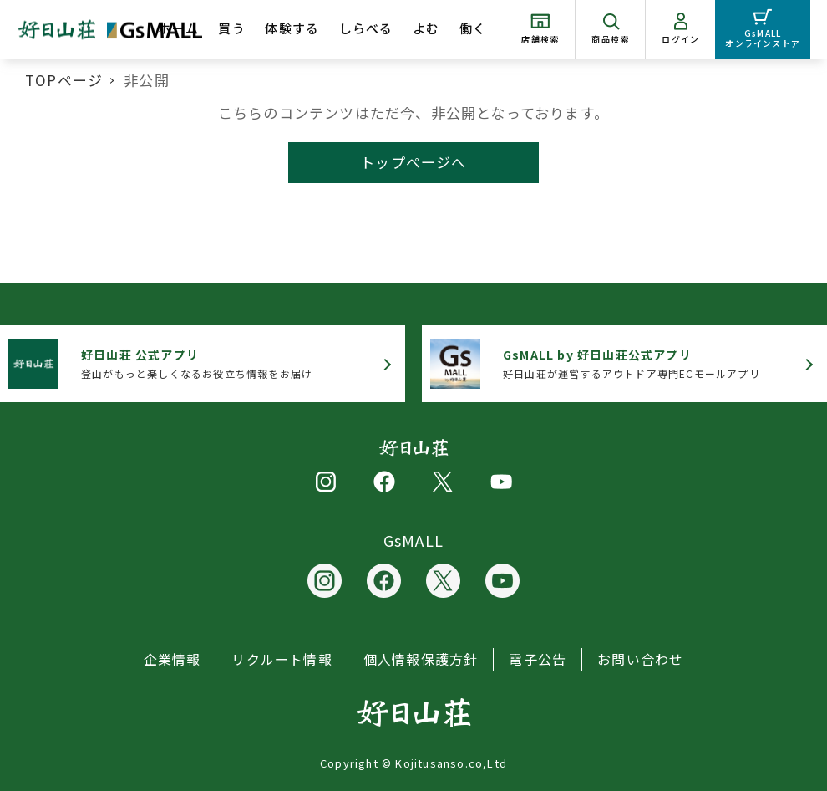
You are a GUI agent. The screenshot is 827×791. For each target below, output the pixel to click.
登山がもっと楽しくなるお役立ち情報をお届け (196, 363)
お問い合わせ (640, 659)
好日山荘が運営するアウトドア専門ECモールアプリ (631, 363)
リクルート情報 (281, 659)
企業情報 (172, 659)
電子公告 (537, 659)
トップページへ (413, 161)
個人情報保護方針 (421, 659)
